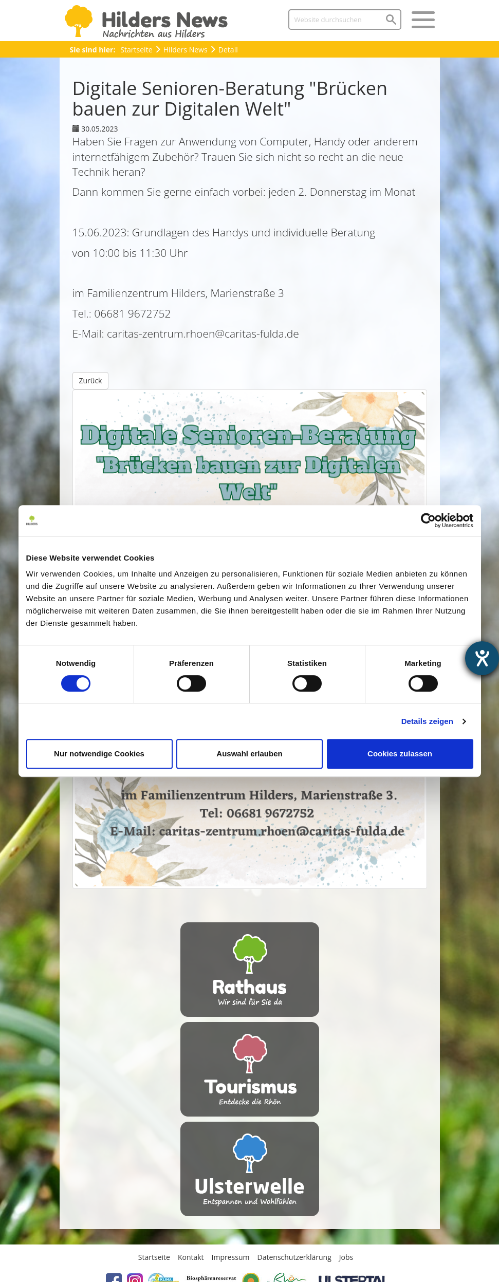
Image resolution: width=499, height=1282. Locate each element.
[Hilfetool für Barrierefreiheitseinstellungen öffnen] (482, 658)
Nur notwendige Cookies (99, 753)
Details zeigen (427, 721)
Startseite (136, 49)
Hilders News (185, 49)
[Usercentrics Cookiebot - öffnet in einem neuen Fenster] (428, 520)
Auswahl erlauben (249, 753)
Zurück (90, 380)
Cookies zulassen (399, 753)
